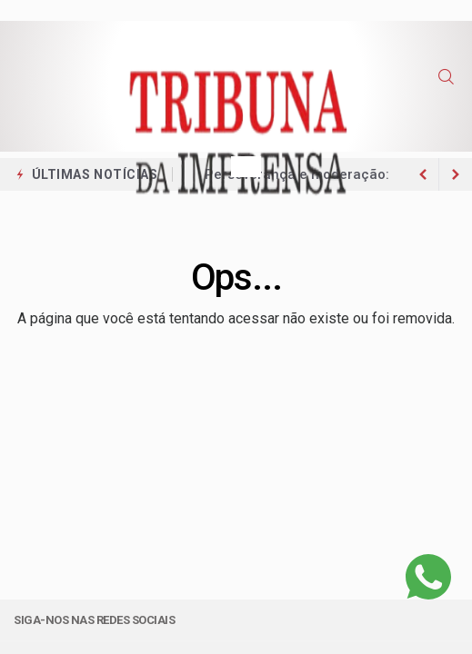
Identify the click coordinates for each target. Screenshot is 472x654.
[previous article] (455, 174)
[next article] (423, 174)
